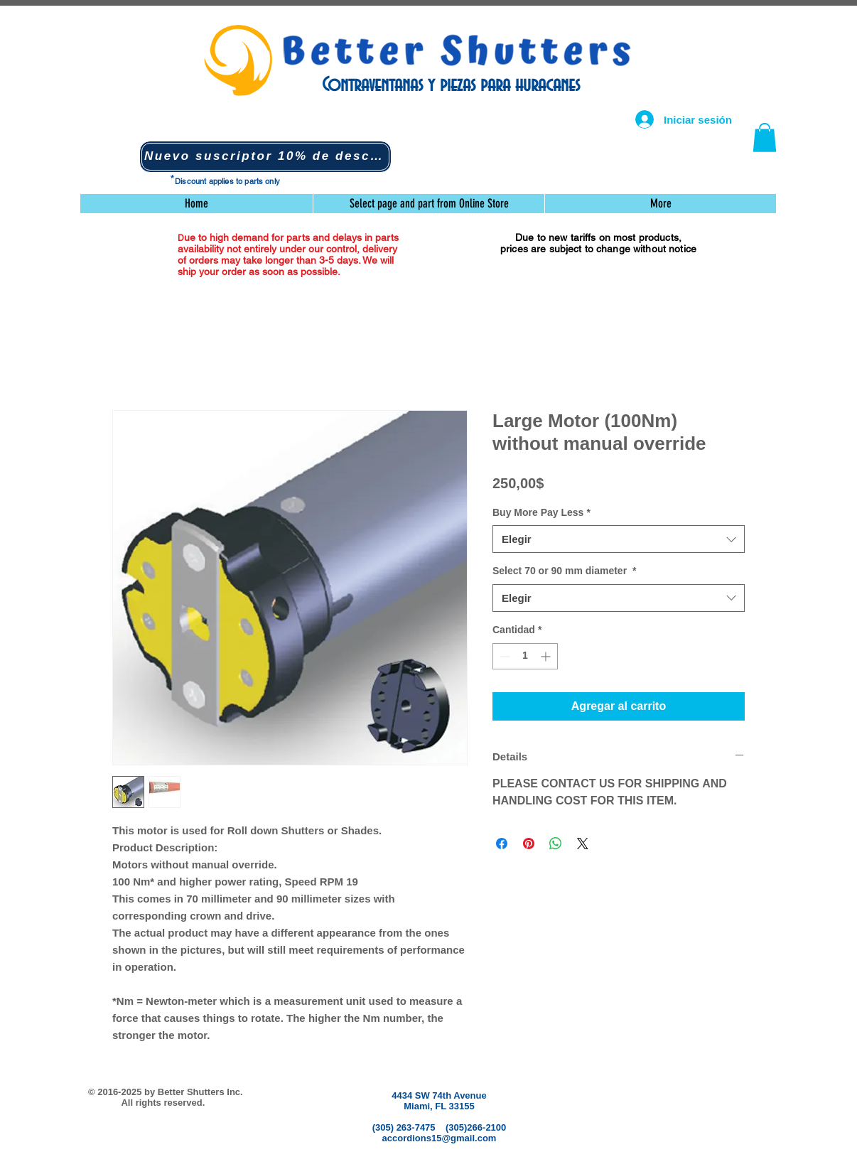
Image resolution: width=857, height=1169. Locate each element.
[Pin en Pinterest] (528, 843)
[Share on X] (582, 843)
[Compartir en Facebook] (501, 843)
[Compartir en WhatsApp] (555, 843)
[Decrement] (503, 656)
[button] (265, 157)
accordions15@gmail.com (439, 1138)
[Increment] (547, 656)
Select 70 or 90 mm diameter (564, 570)
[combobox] (618, 539)
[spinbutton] (525, 656)
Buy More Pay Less (541, 512)
